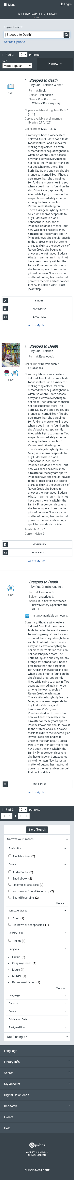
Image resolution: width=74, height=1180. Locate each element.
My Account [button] (37, 1084)
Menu (9, 4)
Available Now (22, 856)
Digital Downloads (16, 1095)
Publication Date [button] (18, 1019)
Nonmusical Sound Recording (31, 891)
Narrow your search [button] (20, 839)
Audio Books (21, 872)
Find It (23, 300)
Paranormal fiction (23, 982)
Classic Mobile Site (37, 1170)
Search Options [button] (16, 42)
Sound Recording (24, 897)
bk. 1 (49, 604)
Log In (68, 4)
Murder (16, 976)
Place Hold (25, 317)
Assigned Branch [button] (18, 1027)
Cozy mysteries (22, 963)
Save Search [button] (37, 829)
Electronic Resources (26, 884)
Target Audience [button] (18, 910)
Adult (16, 918)
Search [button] (37, 1073)
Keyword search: (13, 27)
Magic (16, 969)
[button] (55, 64)
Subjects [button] (14, 949)
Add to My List (36, 325)
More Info (24, 308)
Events (8, 1117)
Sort (5, 60)
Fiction (17, 940)
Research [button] (37, 1106)
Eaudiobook (20, 878)
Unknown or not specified (29, 924)
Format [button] (13, 864)
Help (7, 1128)
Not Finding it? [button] (17, 1037)
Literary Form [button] (16, 932)
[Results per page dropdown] (23, 54)
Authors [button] (13, 1003)
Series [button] (12, 1011)
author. (49, 85)
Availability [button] (15, 848)
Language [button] (14, 995)
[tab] (55, 64)
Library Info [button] (37, 1062)
